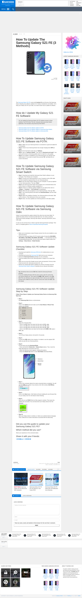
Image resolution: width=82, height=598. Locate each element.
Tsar (56, 78)
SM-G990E (56, 463)
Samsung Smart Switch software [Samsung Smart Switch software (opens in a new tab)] (26, 266)
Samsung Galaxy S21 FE (24, 102)
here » (79, 595)
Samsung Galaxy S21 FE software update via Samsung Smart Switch (35, 129)
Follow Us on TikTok (68, 52)
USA (77, 1)
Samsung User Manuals (72, 5)
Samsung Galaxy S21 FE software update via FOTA (31, 127)
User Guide (78, 5)
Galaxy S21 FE (42, 463)
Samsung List (78, 2)
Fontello (69, 595)
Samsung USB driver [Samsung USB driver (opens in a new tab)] (36, 252)
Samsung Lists (72, 4)
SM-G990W (55, 464)
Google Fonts (59, 595)
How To (71, 2)
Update (18, 463)
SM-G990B (51, 463)
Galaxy (77, 4)
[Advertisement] (41, 21)
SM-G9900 (47, 463)
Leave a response (27, 495)
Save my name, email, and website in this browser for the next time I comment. (35, 523)
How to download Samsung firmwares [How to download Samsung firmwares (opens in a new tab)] (39, 224)
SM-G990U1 (50, 464)
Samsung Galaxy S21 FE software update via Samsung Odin (33, 131)
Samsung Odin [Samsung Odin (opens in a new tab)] (34, 255)
